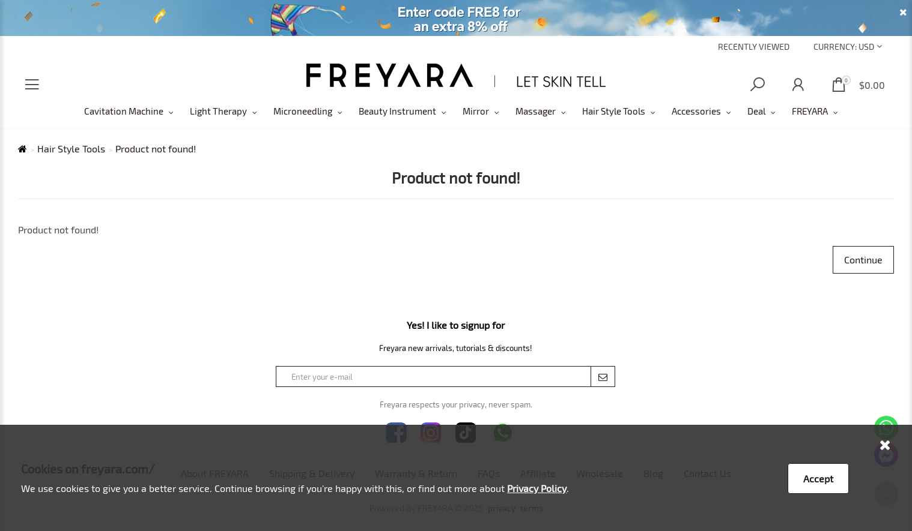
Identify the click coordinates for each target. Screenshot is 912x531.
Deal (756, 111)
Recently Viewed (753, 46)
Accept (818, 478)
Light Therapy (218, 111)
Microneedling (302, 111)
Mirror (476, 111)
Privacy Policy (537, 488)
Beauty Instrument (397, 111)
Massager (535, 111)
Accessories (696, 111)
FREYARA (810, 111)
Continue (863, 259)
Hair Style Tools (613, 111)
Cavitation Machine (123, 111)
